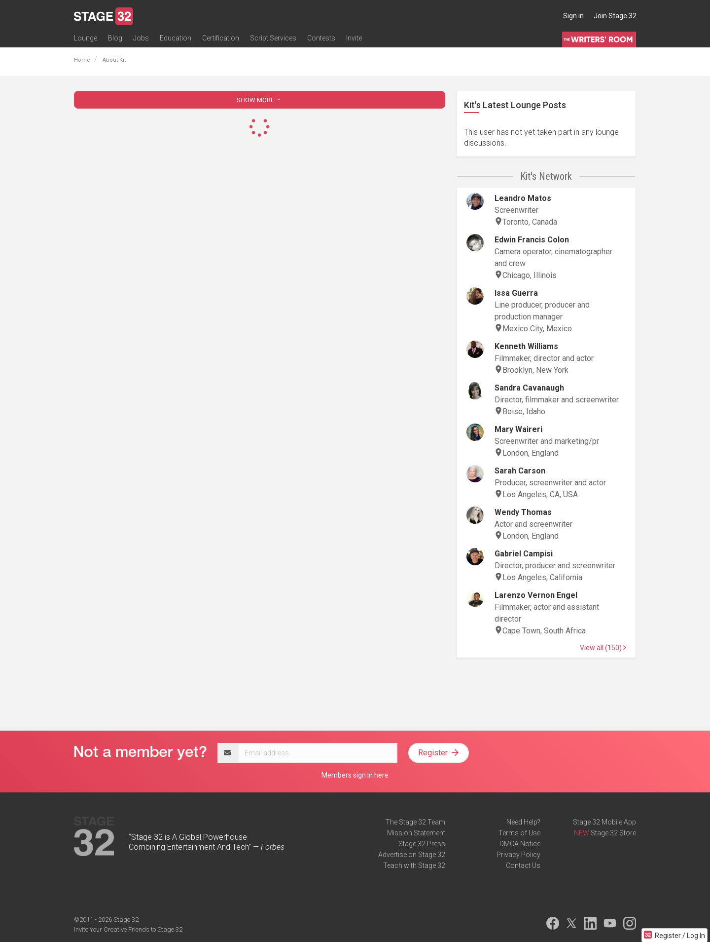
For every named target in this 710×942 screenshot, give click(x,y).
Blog (115, 38)
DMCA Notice (519, 844)
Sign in (573, 16)
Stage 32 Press (421, 844)
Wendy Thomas (523, 512)
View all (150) (603, 648)
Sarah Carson (520, 470)
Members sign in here (355, 775)
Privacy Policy (518, 855)
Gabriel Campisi (524, 553)
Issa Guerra (516, 293)
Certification (220, 38)
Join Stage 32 (615, 16)
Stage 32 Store (613, 833)
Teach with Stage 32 (414, 865)
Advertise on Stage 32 (411, 855)
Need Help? (523, 822)
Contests (321, 38)
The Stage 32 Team (415, 822)
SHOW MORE (259, 100)
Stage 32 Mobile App (604, 822)
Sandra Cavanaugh (529, 387)
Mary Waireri (518, 429)
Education (175, 38)
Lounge (85, 38)
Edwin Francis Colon (532, 239)
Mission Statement (416, 833)
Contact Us (523, 865)
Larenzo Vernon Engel (536, 595)
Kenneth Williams (526, 346)
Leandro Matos (523, 198)
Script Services (273, 38)
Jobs (141, 38)
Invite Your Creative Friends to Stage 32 (128, 929)
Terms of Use (519, 833)
